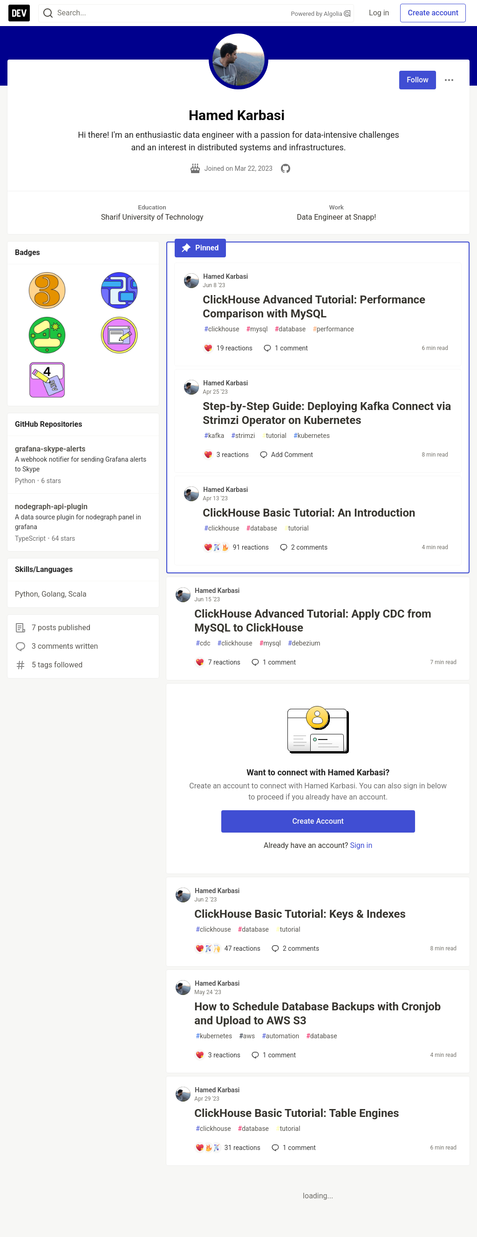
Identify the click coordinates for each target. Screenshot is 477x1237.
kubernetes (311, 436)
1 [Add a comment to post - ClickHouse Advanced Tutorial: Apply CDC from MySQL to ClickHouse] (273, 662)
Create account (433, 12)
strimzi (243, 436)
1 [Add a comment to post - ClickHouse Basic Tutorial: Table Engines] (293, 1147)
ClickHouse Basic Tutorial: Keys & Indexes (300, 914)
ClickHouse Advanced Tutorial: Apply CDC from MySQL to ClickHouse (312, 620)
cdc (203, 643)
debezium (304, 643)
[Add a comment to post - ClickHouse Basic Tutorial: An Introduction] (236, 547)
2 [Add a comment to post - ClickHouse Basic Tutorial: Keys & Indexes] (294, 948)
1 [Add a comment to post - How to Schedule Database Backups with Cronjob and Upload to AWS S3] (273, 1055)
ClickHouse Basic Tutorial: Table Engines (296, 1113)
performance (333, 329)
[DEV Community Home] (19, 13)
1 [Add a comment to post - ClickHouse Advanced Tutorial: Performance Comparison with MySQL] (285, 348)
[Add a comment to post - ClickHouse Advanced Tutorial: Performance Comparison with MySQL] (228, 348)
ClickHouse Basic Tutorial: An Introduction (309, 512)
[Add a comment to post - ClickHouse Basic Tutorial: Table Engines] (228, 1147)
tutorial (274, 436)
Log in (379, 12)
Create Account (318, 821)
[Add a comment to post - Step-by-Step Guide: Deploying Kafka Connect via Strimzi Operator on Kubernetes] (226, 454)
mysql (257, 329)
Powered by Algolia (321, 13)
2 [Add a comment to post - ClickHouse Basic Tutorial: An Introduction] (302, 547)
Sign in (361, 845)
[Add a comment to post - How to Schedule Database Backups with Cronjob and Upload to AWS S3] (218, 1055)
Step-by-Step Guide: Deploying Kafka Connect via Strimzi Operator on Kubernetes (327, 413)
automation (280, 1036)
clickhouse (221, 329)
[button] (47, 290)
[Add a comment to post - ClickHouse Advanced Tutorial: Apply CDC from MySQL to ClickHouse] (218, 662)
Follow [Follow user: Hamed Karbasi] (418, 79)
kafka (214, 436)
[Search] (48, 13)
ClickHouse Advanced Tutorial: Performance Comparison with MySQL (314, 306)
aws (247, 1036)
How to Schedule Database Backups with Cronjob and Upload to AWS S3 (317, 1013)
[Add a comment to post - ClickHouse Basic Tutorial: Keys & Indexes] (228, 948)
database (290, 329)
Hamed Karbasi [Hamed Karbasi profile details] (225, 276)
